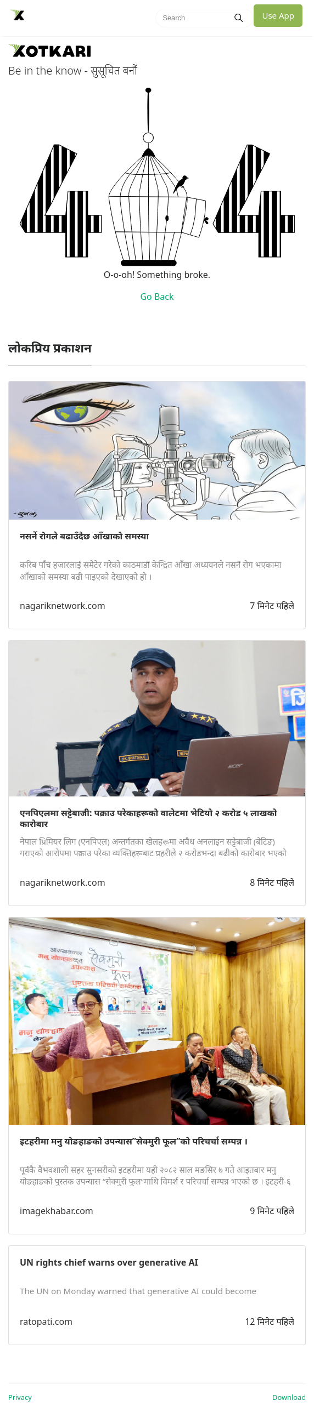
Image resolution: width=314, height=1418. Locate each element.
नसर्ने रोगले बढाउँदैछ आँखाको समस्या (84, 536)
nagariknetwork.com (62, 606)
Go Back (156, 297)
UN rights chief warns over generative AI (109, 1262)
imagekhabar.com (56, 1211)
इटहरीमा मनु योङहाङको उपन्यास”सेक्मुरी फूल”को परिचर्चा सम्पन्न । (134, 1141)
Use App (278, 15)
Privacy (20, 1397)
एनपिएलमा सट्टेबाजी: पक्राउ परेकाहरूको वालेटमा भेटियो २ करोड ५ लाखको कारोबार (148, 818)
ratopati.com (46, 1322)
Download (289, 1397)
